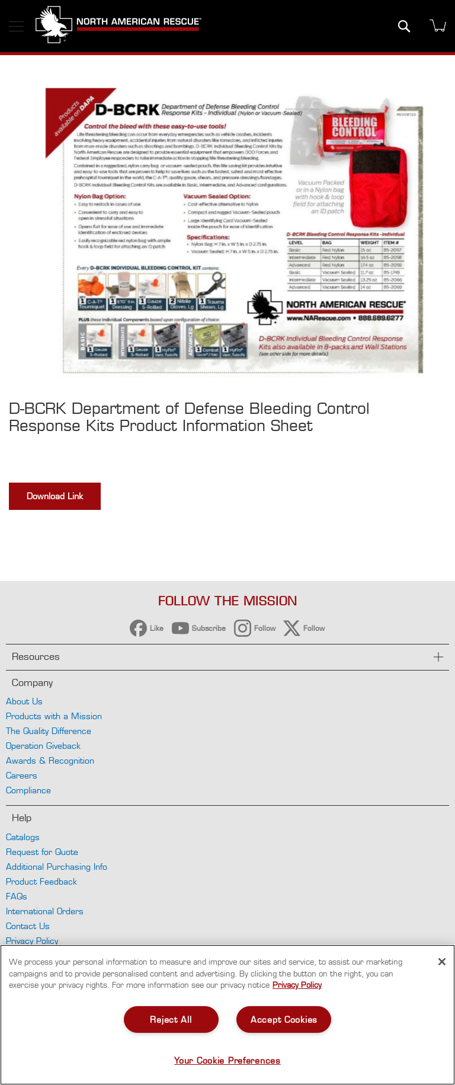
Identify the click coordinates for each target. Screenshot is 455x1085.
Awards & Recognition (50, 760)
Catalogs (23, 837)
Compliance (28, 790)
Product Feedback (41, 881)
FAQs (16, 896)
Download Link (55, 496)
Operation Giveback (43, 746)
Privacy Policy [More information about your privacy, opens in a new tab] (297, 985)
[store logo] (118, 26)
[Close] (442, 962)
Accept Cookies (284, 1019)
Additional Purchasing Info (56, 866)
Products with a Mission (54, 716)
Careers (21, 775)
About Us (24, 701)
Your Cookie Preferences (227, 1060)
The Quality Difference (48, 731)
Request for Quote (42, 852)
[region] (227, 1014)
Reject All (170, 1019)
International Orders (45, 911)
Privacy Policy (32, 941)
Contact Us (28, 926)
